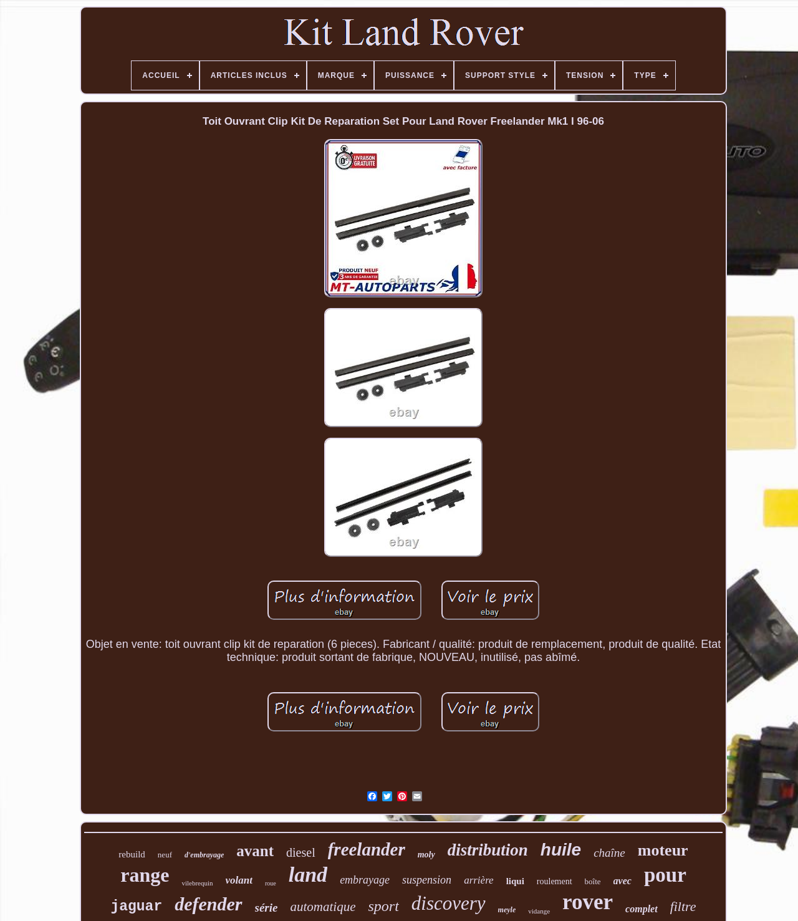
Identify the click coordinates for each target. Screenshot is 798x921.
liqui (515, 881)
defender (208, 904)
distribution (488, 850)
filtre (683, 906)
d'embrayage (204, 855)
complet (641, 909)
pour (665, 875)
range (144, 875)
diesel (300, 852)
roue (270, 883)
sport (383, 906)
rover (587, 902)
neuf (165, 854)
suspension (426, 880)
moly (426, 854)
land (308, 874)
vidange (539, 911)
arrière (479, 880)
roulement (554, 881)
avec (622, 880)
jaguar (136, 907)
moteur (663, 850)
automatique (322, 906)
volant (239, 880)
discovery (448, 903)
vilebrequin (197, 883)
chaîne (609, 852)
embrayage (365, 880)
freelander (366, 849)
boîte (593, 881)
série (266, 907)
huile (561, 849)
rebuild (131, 854)
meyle (507, 909)
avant (255, 850)
